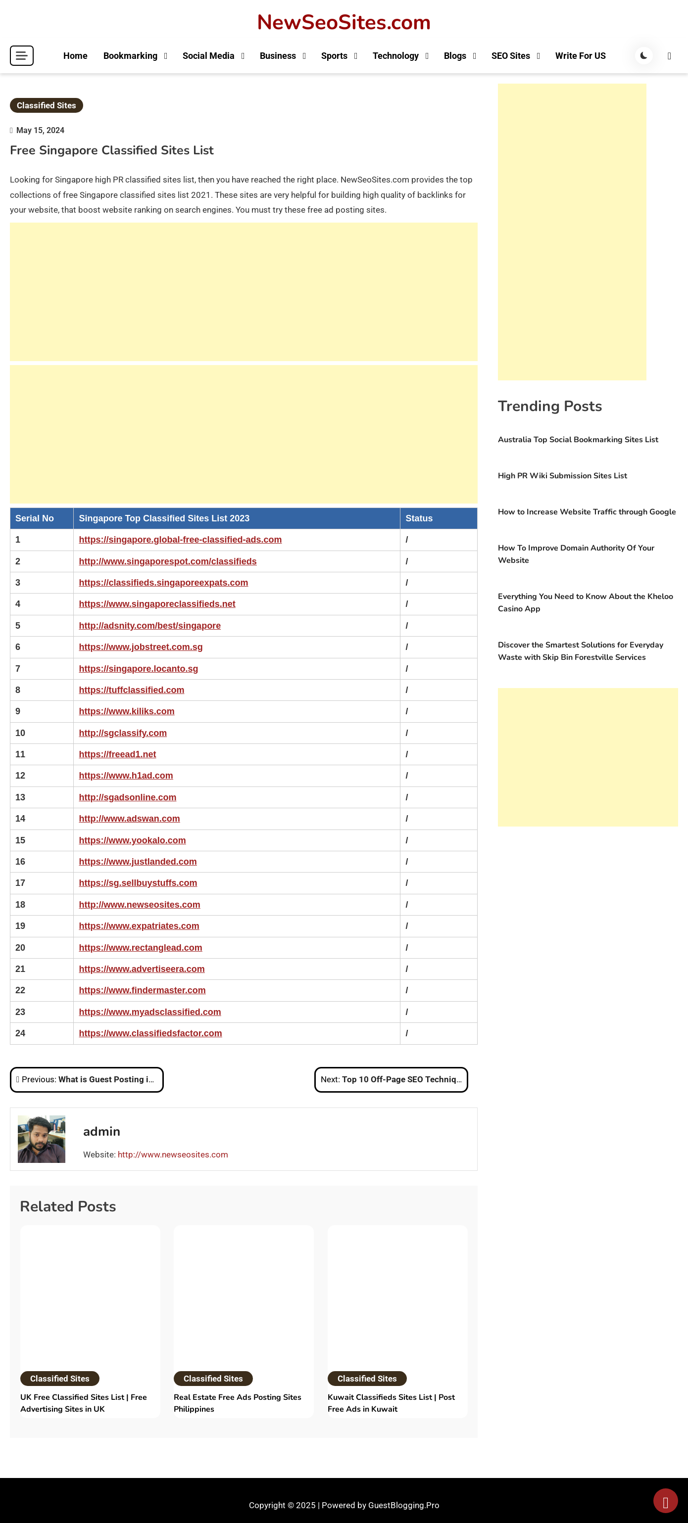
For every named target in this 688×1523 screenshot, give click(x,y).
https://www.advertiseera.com (141, 969)
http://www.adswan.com (129, 819)
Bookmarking (130, 55)
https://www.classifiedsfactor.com (150, 1033)
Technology (395, 55)
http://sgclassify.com (123, 733)
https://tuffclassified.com (131, 690)
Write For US (580, 55)
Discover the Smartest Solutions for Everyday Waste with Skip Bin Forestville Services (580, 651)
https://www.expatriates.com (139, 926)
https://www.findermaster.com (142, 990)
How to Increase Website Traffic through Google (587, 512)
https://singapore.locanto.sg (138, 669)
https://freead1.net (117, 754)
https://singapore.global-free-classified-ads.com (180, 540)
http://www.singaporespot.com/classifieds (167, 561)
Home (75, 55)
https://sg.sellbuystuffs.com (138, 883)
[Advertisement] (244, 292)
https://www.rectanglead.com (140, 948)
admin (101, 1131)
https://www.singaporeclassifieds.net (157, 604)
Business (277, 55)
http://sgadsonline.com (127, 797)
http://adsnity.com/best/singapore (150, 626)
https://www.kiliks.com (126, 711)
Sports (334, 55)
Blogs (454, 55)
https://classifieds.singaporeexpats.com (163, 583)
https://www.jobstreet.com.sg (140, 647)
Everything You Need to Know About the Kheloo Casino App (585, 602)
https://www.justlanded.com (138, 862)
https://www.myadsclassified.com (150, 1012)
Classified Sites (46, 105)
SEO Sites (510, 55)
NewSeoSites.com (344, 22)
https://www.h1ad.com (126, 776)
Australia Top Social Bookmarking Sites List (578, 439)
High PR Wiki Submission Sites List (562, 475)
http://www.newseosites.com (139, 905)
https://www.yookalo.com (132, 840)
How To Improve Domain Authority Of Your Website (576, 554)
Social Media (208, 55)
